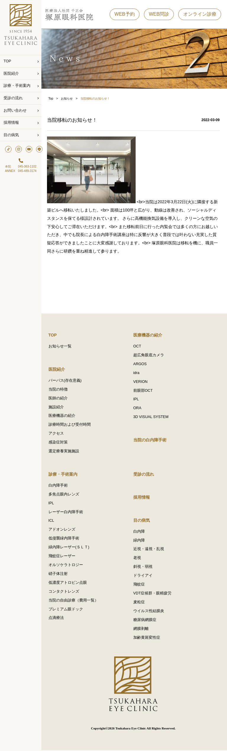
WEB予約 (124, 14)
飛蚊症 (140, 585)
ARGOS (141, 364)
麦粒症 (140, 603)
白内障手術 (59, 486)
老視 (138, 559)
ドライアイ (143, 576)
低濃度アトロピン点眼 (69, 583)
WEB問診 (159, 14)
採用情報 (11, 123)
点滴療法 (58, 619)
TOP (7, 61)
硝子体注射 (59, 575)
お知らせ (68, 98)
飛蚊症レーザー (63, 557)
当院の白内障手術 (150, 440)
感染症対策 (59, 443)
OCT (138, 346)
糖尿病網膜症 (145, 621)
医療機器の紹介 (63, 416)
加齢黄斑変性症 (147, 638)
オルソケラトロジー (67, 566)
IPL (137, 400)
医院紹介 (11, 73)
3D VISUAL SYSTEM (151, 417)
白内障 (140, 532)
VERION (141, 382)
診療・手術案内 (17, 86)
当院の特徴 (59, 390)
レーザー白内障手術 (67, 513)
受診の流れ (13, 98)
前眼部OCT (144, 391)
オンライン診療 (199, 14)
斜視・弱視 (143, 567)
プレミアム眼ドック (67, 610)
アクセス (58, 434)
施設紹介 (58, 407)
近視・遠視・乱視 (149, 550)
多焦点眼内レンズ (65, 495)
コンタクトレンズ (65, 592)
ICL (53, 521)
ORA (138, 409)
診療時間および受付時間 (71, 425)
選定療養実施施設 (65, 452)
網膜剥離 (142, 630)
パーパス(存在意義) (66, 381)
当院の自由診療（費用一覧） (75, 601)
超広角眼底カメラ (149, 355)
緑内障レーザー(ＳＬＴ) (70, 548)
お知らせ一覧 (61, 346)
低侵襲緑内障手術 (65, 539)
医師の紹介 (59, 398)
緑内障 (140, 541)
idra (137, 373)
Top (52, 98)
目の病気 (11, 135)
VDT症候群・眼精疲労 (153, 594)
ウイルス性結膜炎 (149, 612)
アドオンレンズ (63, 530)
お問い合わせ (15, 110)
